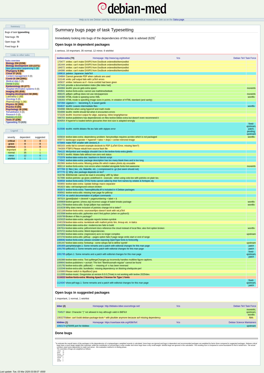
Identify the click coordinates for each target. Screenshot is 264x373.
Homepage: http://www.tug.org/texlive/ (111, 58)
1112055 (61, 274)
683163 (61, 145)
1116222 (61, 277)
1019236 (61, 207)
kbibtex (61, 322)
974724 (61, 195)
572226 (61, 115)
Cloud (9, 73)
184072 (61, 67)
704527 (61, 312)
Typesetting (11, 122)
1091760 (61, 248)
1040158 (61, 222)
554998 (61, 109)
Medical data (12, 81)
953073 (61, 189)
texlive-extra (63, 58)
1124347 (61, 283)
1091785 (61, 254)
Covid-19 (10, 78)
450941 (61, 91)
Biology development (17, 66)
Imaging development (17, 94)
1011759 (61, 204)
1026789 (61, 216)
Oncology (10, 99)
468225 (61, 94)
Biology (10, 63)
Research (10, 114)
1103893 (61, 271)
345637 (61, 82)
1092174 (61, 326)
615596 (61, 129)
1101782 (61, 265)
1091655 (61, 246)
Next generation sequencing (19, 68)
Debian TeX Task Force (244, 58)
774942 (61, 160)
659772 (61, 140)
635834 (61, 137)
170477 (61, 61)
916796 (61, 175)
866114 (61, 166)
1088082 (61, 240)
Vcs (178, 58)
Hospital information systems (20, 89)
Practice (10, 107)
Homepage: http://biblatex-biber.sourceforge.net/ (116, 306)
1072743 (61, 237)
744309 (61, 148)
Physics (10, 104)
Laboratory (11, 96)
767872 (61, 154)
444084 (61, 88)
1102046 (61, 268)
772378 (61, 157)
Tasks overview (12, 60)
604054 (61, 121)
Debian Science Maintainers (242, 322)
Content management (16, 76)
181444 (61, 64)
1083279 (61, 317)
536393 (61, 100)
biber (59, 306)
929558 (61, 181)
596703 (61, 118)
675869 (61, 143)
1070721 (61, 231)
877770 (61, 172)
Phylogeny (11, 71)
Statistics (10, 117)
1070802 (61, 234)
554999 (61, 112)
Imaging (10, 91)
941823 (61, 186)
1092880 (61, 259)
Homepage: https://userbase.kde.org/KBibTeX (115, 322)
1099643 (61, 262)
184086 (61, 70)
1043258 (61, 225)
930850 (61, 184)
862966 (61, 163)
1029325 (61, 219)
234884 (61, 76)
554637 (61, 106)
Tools (9, 119)
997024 (61, 198)
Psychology (12, 109)
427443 (61, 85)
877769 (61, 169)
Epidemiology (13, 86)
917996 (61, 178)
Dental (9, 83)
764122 (61, 151)
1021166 (61, 210)
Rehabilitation (12, 112)
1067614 (61, 228)
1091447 (61, 243)
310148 (61, 79)
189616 (61, 73)
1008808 (61, 202)
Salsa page (178, 19)
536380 (61, 97)
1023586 (61, 213)
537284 (61, 103)
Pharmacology (13, 101)
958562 (61, 192)
